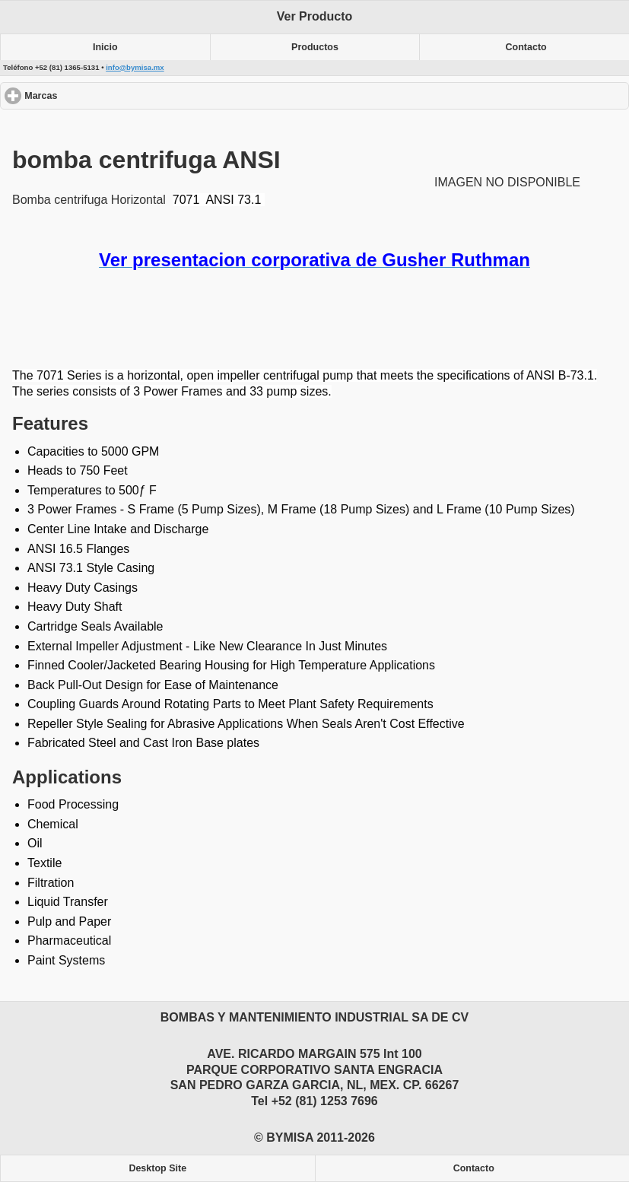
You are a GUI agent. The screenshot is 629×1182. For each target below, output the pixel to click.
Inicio (105, 47)
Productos (314, 47)
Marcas (96, 95)
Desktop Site (157, 1168)
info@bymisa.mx (135, 67)
